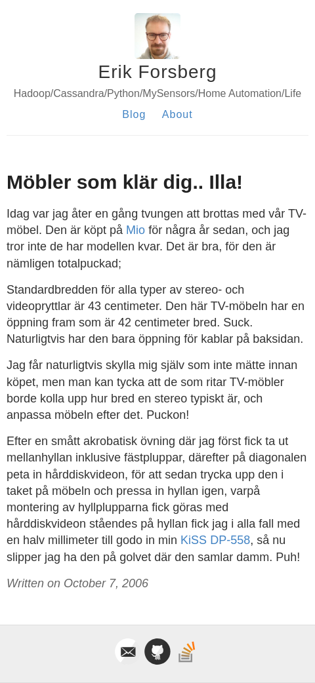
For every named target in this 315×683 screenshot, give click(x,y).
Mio (135, 230)
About (177, 114)
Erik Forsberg (157, 72)
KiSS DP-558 (215, 540)
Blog (134, 114)
